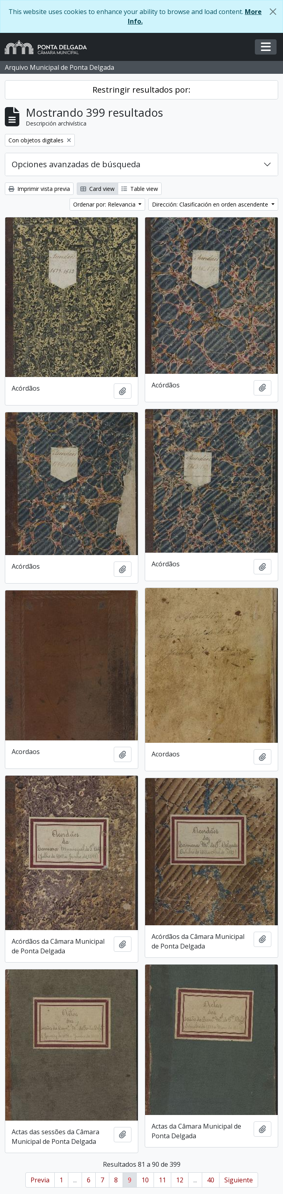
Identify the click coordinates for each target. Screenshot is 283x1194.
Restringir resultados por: (141, 89)
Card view (97, 189)
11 (162, 1180)
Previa (40, 1180)
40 (210, 1180)
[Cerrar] (273, 11)
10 (145, 1180)
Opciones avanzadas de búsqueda (76, 164)
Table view (139, 189)
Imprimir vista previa (39, 189)
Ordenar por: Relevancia (105, 204)
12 (179, 1180)
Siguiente (238, 1180)
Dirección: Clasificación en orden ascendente (211, 204)
